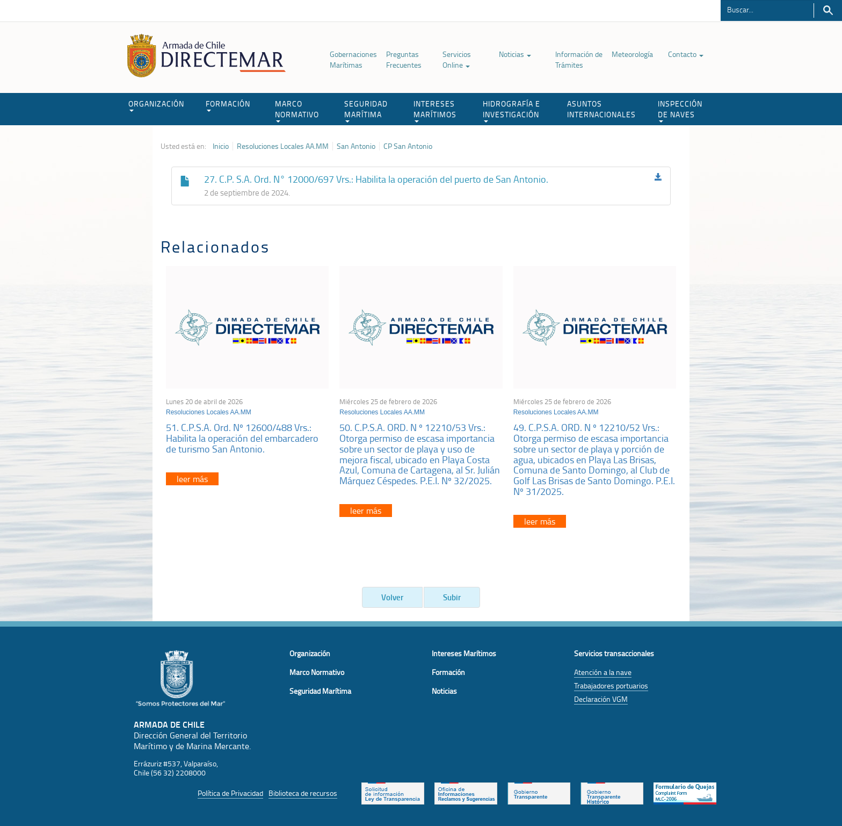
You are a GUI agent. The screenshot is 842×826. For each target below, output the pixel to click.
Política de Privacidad (230, 793)
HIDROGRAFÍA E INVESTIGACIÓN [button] (511, 110)
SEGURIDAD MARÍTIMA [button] (366, 110)
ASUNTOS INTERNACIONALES (601, 108)
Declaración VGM (601, 699)
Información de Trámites (579, 59)
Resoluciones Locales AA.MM (283, 146)
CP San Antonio (407, 146)
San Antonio (356, 146)
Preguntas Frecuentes (404, 59)
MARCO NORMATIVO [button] (297, 110)
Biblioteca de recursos (302, 793)
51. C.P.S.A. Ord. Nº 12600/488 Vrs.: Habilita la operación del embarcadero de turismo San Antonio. (242, 438)
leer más (192, 479)
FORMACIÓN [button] (228, 105)
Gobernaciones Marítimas (353, 59)
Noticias (515, 54)
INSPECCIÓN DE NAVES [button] (680, 110)
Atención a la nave (603, 672)
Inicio (221, 146)
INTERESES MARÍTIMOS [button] (434, 110)
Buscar (828, 10)
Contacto (685, 54)
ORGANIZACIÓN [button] (156, 105)
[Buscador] (767, 9)
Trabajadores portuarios (611, 685)
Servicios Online (456, 59)
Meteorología (632, 54)
